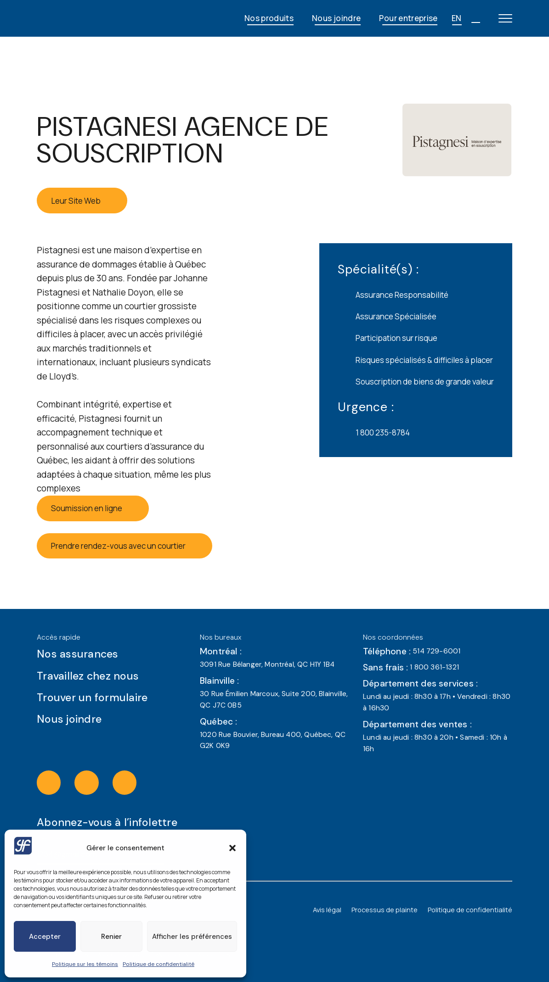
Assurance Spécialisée (387, 316)
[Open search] (475, 18)
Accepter (45, 936)
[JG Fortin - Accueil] (98, 18)
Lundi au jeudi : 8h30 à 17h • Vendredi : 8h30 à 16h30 (436, 702)
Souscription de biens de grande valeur (416, 381)
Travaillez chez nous (97, 676)
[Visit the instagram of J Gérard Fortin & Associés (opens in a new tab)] (58, 782)
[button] (232, 848)
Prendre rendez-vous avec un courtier (124, 546)
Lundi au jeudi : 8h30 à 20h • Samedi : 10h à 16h (435, 743)
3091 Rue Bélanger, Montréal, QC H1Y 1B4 (267, 664)
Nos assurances (87, 654)
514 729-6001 (436, 651)
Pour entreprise (408, 18)
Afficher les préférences (192, 936)
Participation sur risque (387, 338)
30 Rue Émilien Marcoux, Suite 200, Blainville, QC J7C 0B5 (274, 699)
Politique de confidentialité (158, 964)
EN (457, 18)
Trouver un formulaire (101, 697)
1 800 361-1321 (434, 667)
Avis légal (327, 909)
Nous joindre (336, 18)
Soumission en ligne (93, 508)
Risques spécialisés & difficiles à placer (415, 359)
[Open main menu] (505, 18)
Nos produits (269, 18)
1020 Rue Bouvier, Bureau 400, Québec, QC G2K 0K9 (272, 740)
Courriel (49, 839)
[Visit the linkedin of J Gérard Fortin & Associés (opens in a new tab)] (134, 782)
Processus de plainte (384, 909)
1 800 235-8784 (374, 432)
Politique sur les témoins (85, 964)
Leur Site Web (82, 200)
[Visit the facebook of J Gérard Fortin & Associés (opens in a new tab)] (96, 782)
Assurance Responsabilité (393, 295)
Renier (111, 936)
